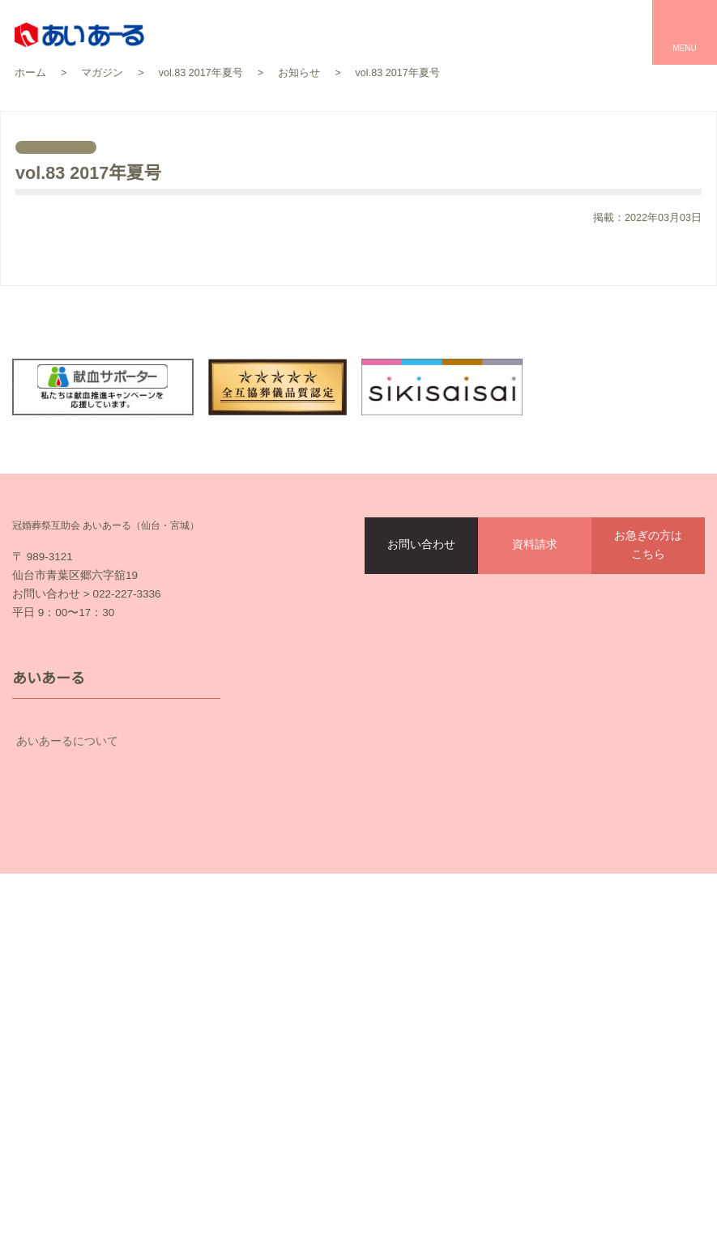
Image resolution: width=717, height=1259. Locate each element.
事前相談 (281, 1031)
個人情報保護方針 (200, 1151)
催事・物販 (529, 974)
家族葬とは (286, 974)
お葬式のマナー (298, 1002)
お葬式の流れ (292, 946)
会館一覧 (281, 890)
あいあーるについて (116, 834)
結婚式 (518, 861)
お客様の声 (286, 861)
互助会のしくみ (116, 863)
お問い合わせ (421, 601)
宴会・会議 (529, 918)
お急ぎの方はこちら (648, 602)
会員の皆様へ (116, 921)
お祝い (518, 890)
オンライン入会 (501, 1234)
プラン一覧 (286, 918)
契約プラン (116, 892)
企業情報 (116, 950)
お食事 (518, 946)
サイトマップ (327, 1151)
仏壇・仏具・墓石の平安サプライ (343, 1059)
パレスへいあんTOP (552, 834)
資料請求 (534, 601)
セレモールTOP (298, 834)
